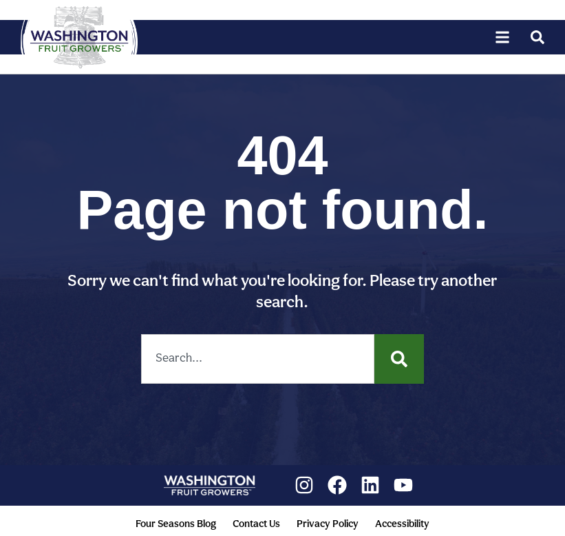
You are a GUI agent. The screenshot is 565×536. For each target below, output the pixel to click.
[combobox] (257, 359)
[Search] (399, 359)
